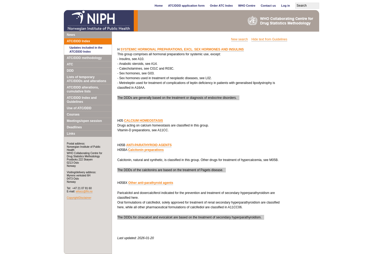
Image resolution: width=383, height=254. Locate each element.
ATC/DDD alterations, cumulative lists (83, 89)
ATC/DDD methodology (84, 58)
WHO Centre (246, 5)
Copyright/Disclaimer (79, 197)
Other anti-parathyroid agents (150, 183)
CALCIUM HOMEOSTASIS (143, 120)
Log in (285, 5)
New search (239, 39)
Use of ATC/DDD (79, 108)
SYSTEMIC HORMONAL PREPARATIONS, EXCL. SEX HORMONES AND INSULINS (182, 49)
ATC (70, 64)
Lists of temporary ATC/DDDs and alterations (86, 79)
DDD (70, 71)
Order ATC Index (221, 5)
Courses (73, 114)
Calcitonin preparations (146, 150)
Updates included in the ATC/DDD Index (85, 49)
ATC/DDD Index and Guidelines (82, 100)
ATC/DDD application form (186, 5)
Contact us (268, 5)
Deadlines (74, 127)
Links (71, 134)
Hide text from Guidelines (269, 39)
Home (159, 5)
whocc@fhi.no (84, 191)
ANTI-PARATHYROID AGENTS (149, 145)
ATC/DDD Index (78, 41)
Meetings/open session (84, 121)
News (71, 35)
